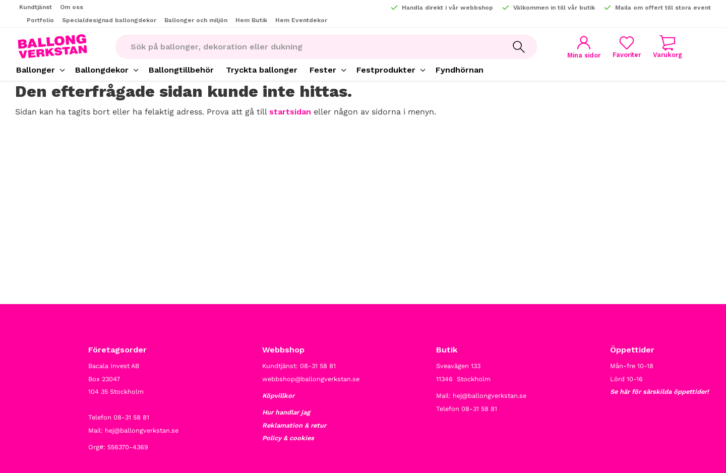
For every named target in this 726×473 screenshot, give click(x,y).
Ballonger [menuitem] (35, 70)
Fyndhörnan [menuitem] (459, 70)
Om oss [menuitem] (71, 7)
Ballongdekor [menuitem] (102, 70)
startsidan (290, 111)
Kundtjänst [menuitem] (35, 7)
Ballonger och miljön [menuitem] (195, 20)
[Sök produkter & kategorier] (308, 47)
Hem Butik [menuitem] (251, 20)
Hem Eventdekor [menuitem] (301, 20)
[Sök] (519, 47)
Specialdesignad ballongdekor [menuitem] (109, 20)
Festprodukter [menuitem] (385, 70)
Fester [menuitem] (323, 70)
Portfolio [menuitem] (40, 20)
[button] (627, 46)
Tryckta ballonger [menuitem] (261, 70)
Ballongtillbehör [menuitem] (181, 70)
